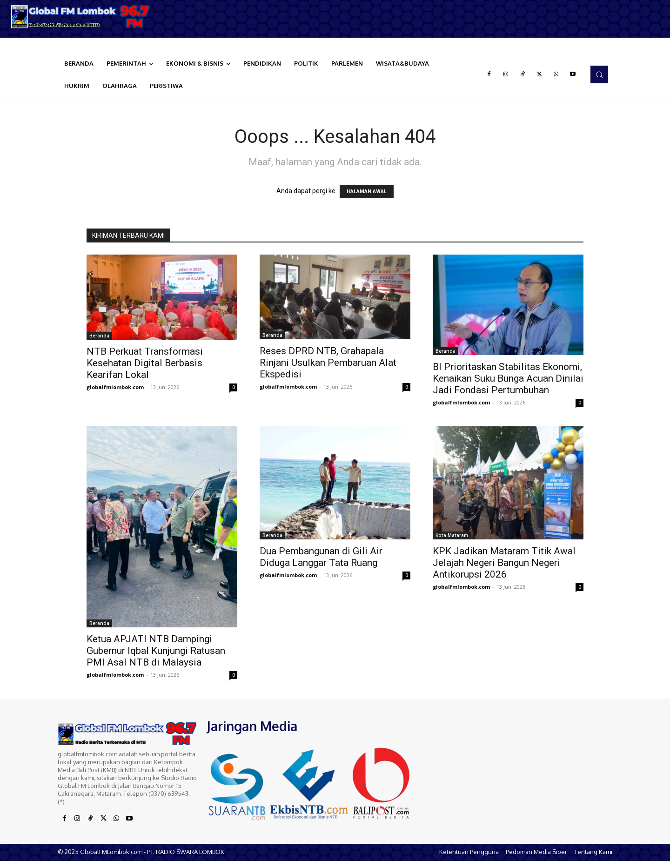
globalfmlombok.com (115, 386)
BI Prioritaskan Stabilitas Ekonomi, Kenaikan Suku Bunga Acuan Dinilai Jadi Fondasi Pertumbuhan (508, 378)
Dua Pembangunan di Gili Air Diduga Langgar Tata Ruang (321, 556)
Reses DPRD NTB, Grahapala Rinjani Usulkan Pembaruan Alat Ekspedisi (328, 362)
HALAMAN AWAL (367, 191)
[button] (599, 74)
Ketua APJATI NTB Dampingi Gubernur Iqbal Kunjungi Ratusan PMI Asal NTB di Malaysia (156, 650)
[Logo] (83, 16)
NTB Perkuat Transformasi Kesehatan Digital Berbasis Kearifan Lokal (145, 363)
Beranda (99, 335)
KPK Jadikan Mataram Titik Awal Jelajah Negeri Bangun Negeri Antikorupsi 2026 (504, 562)
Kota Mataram (452, 535)
